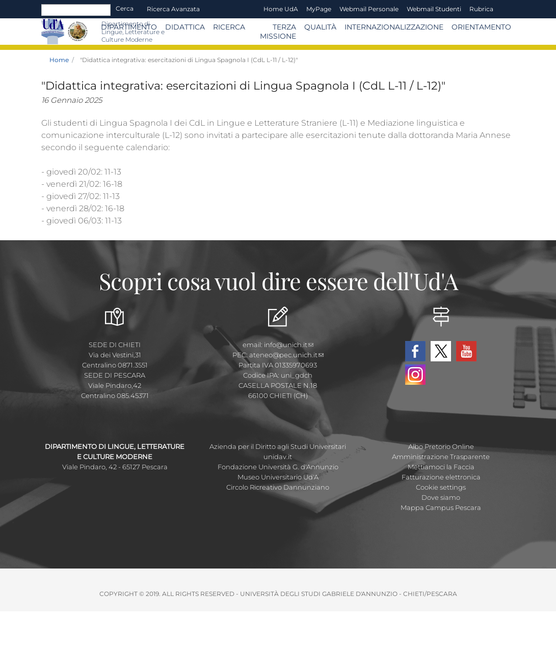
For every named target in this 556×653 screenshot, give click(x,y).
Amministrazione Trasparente (441, 456)
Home (59, 60)
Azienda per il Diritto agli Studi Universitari (277, 446)
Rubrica (481, 9)
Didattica (185, 27)
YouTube (466, 351)
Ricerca (229, 27)
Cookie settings (441, 487)
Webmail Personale (369, 9)
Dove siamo (440, 497)
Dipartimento (129, 27)
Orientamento (481, 27)
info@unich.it (288, 344)
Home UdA (280, 9)
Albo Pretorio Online (441, 446)
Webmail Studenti (434, 9)
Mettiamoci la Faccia (441, 467)
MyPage (318, 9)
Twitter (441, 351)
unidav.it (277, 456)
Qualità (320, 27)
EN (506, 9)
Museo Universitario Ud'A (278, 477)
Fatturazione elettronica (441, 477)
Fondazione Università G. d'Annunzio (278, 467)
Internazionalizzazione (394, 27)
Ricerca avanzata (173, 9)
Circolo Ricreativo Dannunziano (277, 487)
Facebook (415, 351)
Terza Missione (278, 31)
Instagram (415, 374)
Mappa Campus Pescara (441, 507)
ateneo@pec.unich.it (286, 355)
